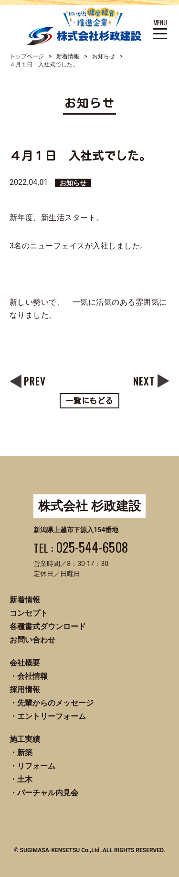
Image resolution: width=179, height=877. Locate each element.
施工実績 (25, 739)
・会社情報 (29, 676)
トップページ (27, 56)
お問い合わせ (32, 639)
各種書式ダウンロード (48, 626)
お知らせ (103, 56)
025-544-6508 (92, 546)
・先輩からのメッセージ (52, 702)
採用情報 (25, 689)
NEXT (144, 381)
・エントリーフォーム (48, 716)
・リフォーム (32, 765)
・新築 (21, 752)
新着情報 (67, 56)
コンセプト (29, 613)
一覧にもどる (89, 401)
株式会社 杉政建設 (89, 506)
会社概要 (25, 662)
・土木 (21, 779)
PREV (35, 381)
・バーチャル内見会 (44, 792)
